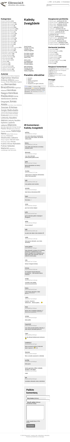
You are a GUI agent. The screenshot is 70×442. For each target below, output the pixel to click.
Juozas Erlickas (9, 107)
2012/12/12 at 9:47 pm (31, 213)
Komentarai (66, 2)
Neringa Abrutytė (16, 127)
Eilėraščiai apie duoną (7, 25)
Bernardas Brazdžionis (8, 86)
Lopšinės (4, 61)
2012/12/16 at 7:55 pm (31, 248)
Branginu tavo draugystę (60, 70)
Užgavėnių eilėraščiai (7, 67)
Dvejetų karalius (53, 42)
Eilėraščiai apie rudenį (7, 42)
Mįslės (51, 83)
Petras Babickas (15, 128)
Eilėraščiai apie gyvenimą (8, 29)
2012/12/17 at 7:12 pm (31, 261)
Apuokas (51, 62)
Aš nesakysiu (52, 41)
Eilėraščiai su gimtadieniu (8, 52)
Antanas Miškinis (7, 80)
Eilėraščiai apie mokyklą (8, 38)
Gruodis (30, 78)
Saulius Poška (10, 134)
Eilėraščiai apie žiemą (7, 50)
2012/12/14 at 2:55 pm (31, 223)
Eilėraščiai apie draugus (8, 24)
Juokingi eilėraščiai (7, 55)
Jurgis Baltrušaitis (9, 110)
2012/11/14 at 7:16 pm (31, 163)
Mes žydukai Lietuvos (63, 69)
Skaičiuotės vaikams (9, 138)
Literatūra (51, 81)
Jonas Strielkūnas (18, 105)
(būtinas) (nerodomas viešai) (33, 403)
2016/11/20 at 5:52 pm (31, 379)
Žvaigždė (51, 36)
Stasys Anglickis (5, 139)
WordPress (35, 439)
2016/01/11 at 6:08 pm (31, 361)
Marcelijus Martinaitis (6, 127)
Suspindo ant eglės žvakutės (36, 83)
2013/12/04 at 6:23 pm (31, 317)
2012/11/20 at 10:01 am (31, 181)
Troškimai (51, 32)
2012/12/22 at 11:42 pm (31, 280)
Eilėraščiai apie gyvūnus (8, 30)
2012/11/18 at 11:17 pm (31, 172)
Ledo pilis (51, 49)
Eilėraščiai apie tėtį (7, 46)
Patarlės (51, 85)
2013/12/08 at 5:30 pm (31, 325)
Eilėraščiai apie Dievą (7, 22)
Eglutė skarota (53, 38)
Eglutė (29, 79)
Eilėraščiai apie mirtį (7, 36)
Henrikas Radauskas (9, 94)
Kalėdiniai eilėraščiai (7, 56)
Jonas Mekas (10, 105)
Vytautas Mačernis (8, 147)
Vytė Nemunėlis (12, 150)
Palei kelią (30, 82)
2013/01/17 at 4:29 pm (31, 298)
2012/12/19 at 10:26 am (31, 269)
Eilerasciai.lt (15, 2)
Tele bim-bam (14, 140)
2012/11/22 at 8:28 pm (31, 189)
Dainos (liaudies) (6, 21)
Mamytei (51, 39)
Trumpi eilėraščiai (6, 66)
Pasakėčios (5, 63)
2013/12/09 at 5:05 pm (31, 335)
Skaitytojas (9, 135)
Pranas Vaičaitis (6, 131)
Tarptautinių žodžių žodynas (56, 86)
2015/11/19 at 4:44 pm (31, 353)
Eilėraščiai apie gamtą (7, 27)
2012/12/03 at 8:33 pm (31, 197)
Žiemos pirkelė (58, 73)
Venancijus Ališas (5, 141)
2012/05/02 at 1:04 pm (31, 133)
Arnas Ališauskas (11, 82)
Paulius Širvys (6, 129)
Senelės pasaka (53, 22)
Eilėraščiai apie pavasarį (8, 41)
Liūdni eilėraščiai (6, 60)
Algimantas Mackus (10, 78)
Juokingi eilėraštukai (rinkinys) (57, 33)
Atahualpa (41, 439)
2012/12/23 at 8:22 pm (31, 289)
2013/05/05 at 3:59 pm (31, 308)
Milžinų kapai (52, 21)
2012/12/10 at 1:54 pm (31, 205)
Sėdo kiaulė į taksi (54, 51)
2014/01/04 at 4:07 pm (31, 344)
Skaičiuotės (5, 64)
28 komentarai (28, 93)
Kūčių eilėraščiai (6, 58)
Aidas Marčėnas (5, 76)
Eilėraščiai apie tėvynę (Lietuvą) (10, 47)
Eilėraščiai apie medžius (8, 33)
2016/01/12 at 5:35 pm (31, 371)
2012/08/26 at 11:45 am (31, 144)
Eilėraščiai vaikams (7, 53)
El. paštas (57, 2)
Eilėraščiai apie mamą (7, 32)
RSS (50, 2)
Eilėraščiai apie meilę (7, 35)
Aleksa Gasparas (15, 76)
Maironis (12, 125)
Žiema (51, 27)
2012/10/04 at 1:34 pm (31, 153)
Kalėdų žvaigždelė (33, 80)
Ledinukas (52, 29)
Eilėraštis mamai (53, 30)
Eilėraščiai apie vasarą (8, 49)
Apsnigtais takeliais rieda (55, 60)
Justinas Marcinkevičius (7, 112)
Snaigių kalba (52, 25)
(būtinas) (33, 398)
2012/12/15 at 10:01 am (31, 231)
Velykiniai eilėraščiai (7, 70)
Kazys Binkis (9, 113)
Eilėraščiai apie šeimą (7, 44)
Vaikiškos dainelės (6, 69)
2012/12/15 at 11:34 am (31, 238)
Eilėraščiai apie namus (8, 39)
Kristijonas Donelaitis (13, 115)
